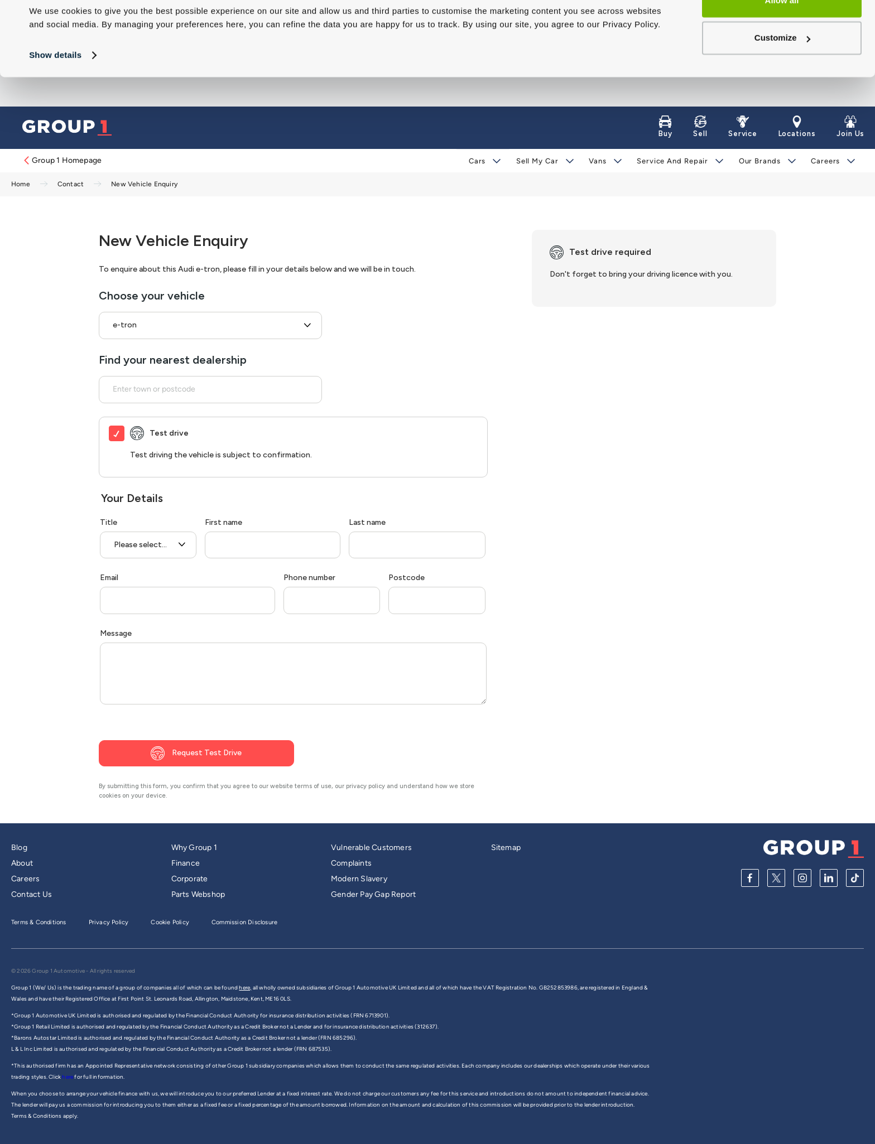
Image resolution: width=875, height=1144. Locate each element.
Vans (598, 161)
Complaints (351, 863)
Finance (185, 863)
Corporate (189, 879)
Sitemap (506, 847)
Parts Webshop (198, 894)
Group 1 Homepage (62, 160)
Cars (477, 161)
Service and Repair (672, 161)
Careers (824, 161)
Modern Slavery (359, 879)
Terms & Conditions (38, 922)
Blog (19, 847)
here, (245, 987)
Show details (55, 84)
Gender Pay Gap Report (373, 894)
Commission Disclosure (244, 922)
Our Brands (759, 161)
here (68, 1076)
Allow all (782, 30)
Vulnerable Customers (371, 847)
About (22, 863)
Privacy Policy (109, 922)
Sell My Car (537, 161)
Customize (782, 67)
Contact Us (31, 894)
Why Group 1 (194, 847)
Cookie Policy (170, 922)
